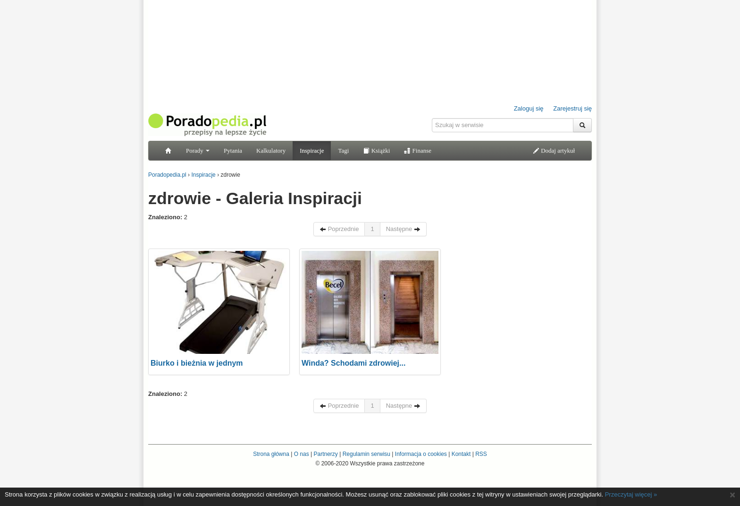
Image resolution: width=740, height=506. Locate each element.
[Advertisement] (521, 308)
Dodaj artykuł (554, 150)
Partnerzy (325, 454)
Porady (198, 150)
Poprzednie (339, 228)
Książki (376, 150)
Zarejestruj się (572, 108)
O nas (301, 454)
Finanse (417, 150)
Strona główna (271, 454)
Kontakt (461, 454)
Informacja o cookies (421, 454)
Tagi (343, 150)
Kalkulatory (271, 150)
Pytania (233, 150)
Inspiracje (312, 150)
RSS (481, 454)
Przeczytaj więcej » (631, 494)
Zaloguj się (529, 108)
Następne (403, 228)
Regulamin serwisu (366, 454)
